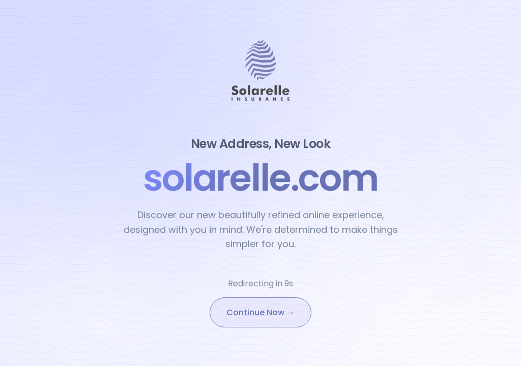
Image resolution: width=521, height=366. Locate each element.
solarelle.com (260, 178)
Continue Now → (260, 313)
